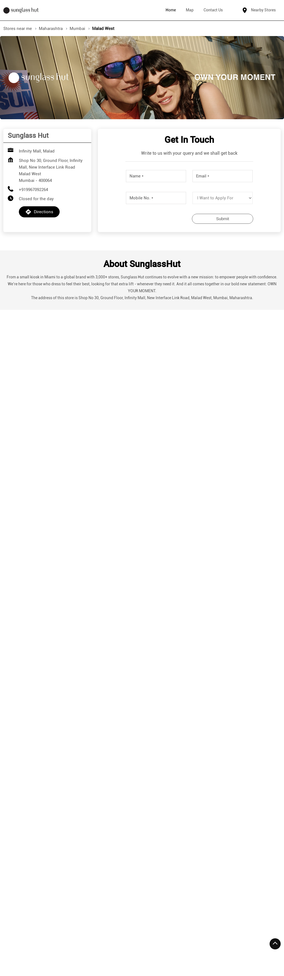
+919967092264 (33, 189)
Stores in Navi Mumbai (64, 951)
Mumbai (77, 28)
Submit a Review (189, 359)
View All (169, 449)
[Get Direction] (68, 611)
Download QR (48, 445)
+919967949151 (39, 747)
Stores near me (17, 28)
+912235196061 (213, 758)
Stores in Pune (106, 951)
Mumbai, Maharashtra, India (35, 613)
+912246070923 (126, 747)
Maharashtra (51, 28)
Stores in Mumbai (20, 951)
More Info (37, 787)
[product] (222, 198)
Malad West (56, 848)
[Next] (277, 742)
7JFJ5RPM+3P (23, 607)
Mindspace (23, 848)
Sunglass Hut (37, 695)
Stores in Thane (141, 951)
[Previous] (6, 742)
